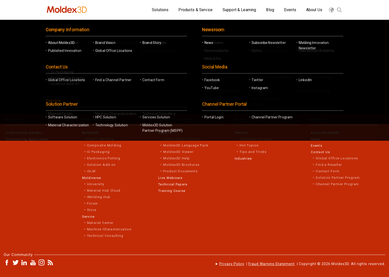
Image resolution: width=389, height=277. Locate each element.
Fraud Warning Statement (271, 264)
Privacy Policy (231, 264)
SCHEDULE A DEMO (269, 78)
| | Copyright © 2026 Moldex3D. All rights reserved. (302, 264)
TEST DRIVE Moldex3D (120, 78)
